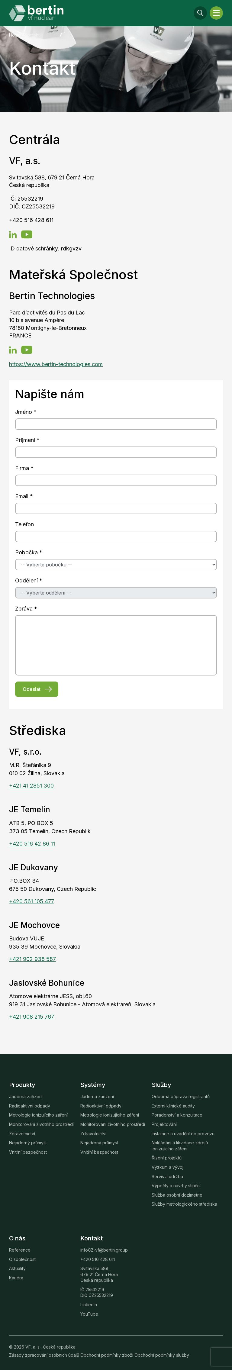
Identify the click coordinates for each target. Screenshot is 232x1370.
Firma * (24, 468)
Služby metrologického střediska (184, 1204)
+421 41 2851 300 (31, 785)
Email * (24, 496)
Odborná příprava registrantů (181, 1096)
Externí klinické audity (173, 1105)
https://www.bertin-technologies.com (56, 364)
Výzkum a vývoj (167, 1167)
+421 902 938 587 (32, 959)
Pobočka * (28, 552)
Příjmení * (27, 440)
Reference (20, 1249)
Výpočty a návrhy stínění (176, 1185)
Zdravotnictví (22, 1133)
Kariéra (16, 1277)
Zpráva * (26, 608)
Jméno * (26, 412)
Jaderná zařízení (26, 1096)
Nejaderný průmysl (28, 1142)
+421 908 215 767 (31, 1017)
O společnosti (23, 1259)
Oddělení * (28, 580)
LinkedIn (88, 1304)
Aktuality (17, 1268)
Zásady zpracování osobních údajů (44, 1355)
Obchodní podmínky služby (161, 1355)
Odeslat (31, 689)
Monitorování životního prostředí (41, 1124)
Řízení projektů (167, 1157)
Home (15, 34)
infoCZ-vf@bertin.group (104, 1249)
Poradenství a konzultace (177, 1114)
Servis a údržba (167, 1176)
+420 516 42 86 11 (32, 843)
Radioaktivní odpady (29, 1105)
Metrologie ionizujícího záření (38, 1114)
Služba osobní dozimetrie (177, 1195)
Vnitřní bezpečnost (28, 1152)
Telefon (24, 524)
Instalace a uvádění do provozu (183, 1133)
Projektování (164, 1124)
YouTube (89, 1314)
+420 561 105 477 (31, 901)
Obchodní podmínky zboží (107, 1355)
